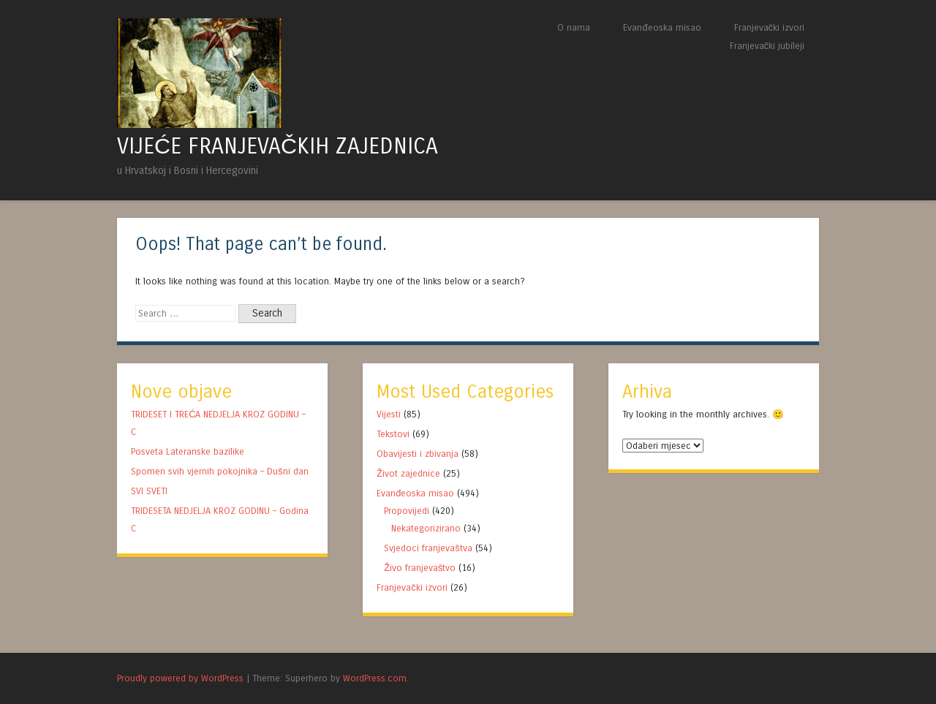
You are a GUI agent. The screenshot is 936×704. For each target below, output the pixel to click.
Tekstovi (393, 433)
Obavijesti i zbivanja (417, 453)
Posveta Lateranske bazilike (187, 451)
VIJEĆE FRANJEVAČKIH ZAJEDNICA (277, 146)
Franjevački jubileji (767, 45)
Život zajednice (408, 473)
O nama (573, 27)
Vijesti (389, 414)
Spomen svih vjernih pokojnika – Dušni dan (219, 471)
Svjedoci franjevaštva (428, 547)
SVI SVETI (149, 490)
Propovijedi (406, 510)
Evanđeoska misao (662, 27)
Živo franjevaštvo (420, 567)
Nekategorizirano (426, 528)
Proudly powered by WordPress (180, 678)
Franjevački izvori (769, 27)
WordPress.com (375, 678)
